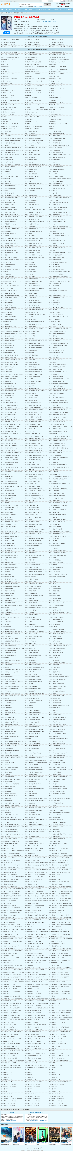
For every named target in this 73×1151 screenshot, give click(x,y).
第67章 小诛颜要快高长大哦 (7, 104)
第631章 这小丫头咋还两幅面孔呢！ (9, 552)
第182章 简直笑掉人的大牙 (31, 195)
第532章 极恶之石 (5, 474)
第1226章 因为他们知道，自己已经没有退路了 (35, 1024)
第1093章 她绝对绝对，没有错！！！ (9, 919)
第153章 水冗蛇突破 (53, 171)
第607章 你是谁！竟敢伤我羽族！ (8, 533)
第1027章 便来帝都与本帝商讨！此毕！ (10, 867)
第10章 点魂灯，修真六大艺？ (8, 59)
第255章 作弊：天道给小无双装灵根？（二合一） (60, 252)
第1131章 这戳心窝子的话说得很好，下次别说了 (60, 948)
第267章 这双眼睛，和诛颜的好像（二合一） (59, 262)
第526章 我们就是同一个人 (7, 469)
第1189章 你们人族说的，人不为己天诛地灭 (11, 996)
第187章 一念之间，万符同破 (7, 200)
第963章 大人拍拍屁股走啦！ (55, 815)
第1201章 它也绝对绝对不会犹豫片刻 (9, 1005)
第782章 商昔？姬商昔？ (30, 672)
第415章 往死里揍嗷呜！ (6, 381)
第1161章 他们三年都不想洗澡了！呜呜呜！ (59, 972)
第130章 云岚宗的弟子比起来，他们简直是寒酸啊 (12, 154)
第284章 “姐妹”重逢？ (30, 276)
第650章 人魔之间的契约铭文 (31, 567)
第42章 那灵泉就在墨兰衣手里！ (56, 83)
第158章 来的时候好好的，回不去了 (33, 176)
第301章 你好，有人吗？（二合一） (9, 290)
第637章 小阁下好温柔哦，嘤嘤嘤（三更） (10, 557)
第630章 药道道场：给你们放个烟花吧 (57, 550)
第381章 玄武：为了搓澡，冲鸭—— (57, 352)
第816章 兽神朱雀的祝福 (54, 698)
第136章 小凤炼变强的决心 (7, 159)
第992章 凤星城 (28, 838)
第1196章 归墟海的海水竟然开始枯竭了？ (34, 1000)
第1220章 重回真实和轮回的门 (32, 1019)
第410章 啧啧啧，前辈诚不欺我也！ (33, 376)
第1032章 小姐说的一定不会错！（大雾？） (59, 869)
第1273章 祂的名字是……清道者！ (9, 1062)
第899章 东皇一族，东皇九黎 (31, 764)
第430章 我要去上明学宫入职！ (8, 393)
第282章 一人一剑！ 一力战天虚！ (57, 274)
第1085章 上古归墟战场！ (31, 912)
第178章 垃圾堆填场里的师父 (7, 193)
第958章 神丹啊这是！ (6, 812)
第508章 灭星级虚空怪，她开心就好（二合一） (12, 455)
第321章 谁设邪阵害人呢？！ (55, 305)
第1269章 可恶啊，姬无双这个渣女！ (57, 1058)
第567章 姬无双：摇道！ (54, 500)
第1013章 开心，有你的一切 (31, 855)
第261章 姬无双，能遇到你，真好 (56, 257)
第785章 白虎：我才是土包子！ (32, 674)
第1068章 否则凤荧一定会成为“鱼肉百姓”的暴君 (60, 898)
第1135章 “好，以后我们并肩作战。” (9, 953)
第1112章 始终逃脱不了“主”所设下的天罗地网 (35, 934)
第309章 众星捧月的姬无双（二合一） (57, 295)
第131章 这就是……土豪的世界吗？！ (33, 154)
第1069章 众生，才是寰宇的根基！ (9, 900)
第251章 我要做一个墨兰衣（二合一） (33, 250)
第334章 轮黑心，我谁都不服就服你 (9, 317)
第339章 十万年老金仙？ (54, 319)
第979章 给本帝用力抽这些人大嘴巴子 (9, 829)
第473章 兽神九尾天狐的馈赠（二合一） (34, 426)
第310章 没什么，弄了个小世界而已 (9, 297)
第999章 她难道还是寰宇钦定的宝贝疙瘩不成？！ (60, 843)
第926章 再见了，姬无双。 (31, 786)
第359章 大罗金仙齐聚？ (30, 336)
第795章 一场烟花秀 (53, 681)
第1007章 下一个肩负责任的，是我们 (33, 850)
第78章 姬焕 (51, 112)
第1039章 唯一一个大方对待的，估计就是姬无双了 (12, 876)
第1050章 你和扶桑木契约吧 (55, 884)
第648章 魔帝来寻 (53, 564)
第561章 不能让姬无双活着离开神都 (57, 495)
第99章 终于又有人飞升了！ (55, 128)
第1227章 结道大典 (53, 1024)
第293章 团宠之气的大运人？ (31, 283)
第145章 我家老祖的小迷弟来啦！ (8, 166)
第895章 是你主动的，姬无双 (7, 762)
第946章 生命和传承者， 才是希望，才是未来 (11, 803)
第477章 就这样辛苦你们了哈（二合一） (58, 429)
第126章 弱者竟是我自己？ (55, 150)
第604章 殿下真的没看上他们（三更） (9, 531)
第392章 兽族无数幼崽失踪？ (31, 362)
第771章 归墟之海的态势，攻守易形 (57, 662)
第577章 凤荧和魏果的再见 (7, 510)
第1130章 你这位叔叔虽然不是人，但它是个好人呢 (36, 948)
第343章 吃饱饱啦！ (5, 324)
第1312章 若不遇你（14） (7, 1093)
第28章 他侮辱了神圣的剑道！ (8, 73)
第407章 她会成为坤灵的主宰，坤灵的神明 (34, 374)
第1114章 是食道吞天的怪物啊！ (8, 936)
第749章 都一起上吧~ (30, 645)
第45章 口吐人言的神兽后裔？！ (56, 85)
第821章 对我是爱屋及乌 (30, 703)
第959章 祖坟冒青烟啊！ (30, 812)
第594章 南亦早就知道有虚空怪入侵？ (57, 521)
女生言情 (62, 9)
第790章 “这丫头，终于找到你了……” (9, 679)
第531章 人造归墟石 (53, 471)
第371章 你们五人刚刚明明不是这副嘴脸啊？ (35, 345)
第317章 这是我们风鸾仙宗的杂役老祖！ (34, 302)
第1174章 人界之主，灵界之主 (8, 984)
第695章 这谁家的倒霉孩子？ (31, 602)
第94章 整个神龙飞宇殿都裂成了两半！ (10, 126)
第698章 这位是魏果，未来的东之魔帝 (33, 605)
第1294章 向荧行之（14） (7, 1079)
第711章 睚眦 (52, 614)
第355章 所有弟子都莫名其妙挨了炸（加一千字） (12, 333)
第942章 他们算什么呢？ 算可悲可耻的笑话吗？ (60, 798)
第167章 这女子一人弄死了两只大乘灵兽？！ (35, 183)
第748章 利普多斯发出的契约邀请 (8, 645)
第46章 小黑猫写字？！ (6, 88)
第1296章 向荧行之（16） (55, 1079)
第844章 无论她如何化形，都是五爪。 (9, 722)
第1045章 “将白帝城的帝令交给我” (9, 881)
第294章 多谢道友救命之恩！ (55, 283)
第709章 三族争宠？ (5, 614)
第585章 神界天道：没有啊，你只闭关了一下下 (60, 514)
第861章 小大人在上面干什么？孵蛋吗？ (58, 734)
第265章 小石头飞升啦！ (6, 262)
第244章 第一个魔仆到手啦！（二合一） (10, 245)
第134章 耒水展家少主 (30, 157)
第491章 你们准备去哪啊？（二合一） (33, 440)
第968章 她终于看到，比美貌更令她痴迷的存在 (36, 819)
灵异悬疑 (31, 9)
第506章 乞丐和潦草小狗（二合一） (33, 452)
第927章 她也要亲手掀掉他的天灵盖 (57, 786)
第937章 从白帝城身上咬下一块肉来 (9, 795)
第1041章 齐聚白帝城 (54, 876)
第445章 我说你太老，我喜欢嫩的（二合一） (11, 405)
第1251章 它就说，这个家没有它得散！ (58, 1043)
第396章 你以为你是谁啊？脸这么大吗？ (58, 364)
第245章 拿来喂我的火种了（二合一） (33, 245)
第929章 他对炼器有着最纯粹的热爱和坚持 (34, 788)
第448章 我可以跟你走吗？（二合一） (9, 407)
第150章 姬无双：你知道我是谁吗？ (57, 169)
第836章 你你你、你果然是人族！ (32, 714)
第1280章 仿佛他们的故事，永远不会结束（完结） (36, 1067)
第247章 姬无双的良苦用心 (7, 247)
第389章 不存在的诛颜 (30, 359)
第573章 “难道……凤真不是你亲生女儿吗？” (59, 505)
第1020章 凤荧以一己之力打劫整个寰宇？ (58, 860)
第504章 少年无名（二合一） (55, 450)
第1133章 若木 (28, 950)
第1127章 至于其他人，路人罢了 (32, 946)
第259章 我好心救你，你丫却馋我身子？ (10, 257)
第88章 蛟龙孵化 (4, 121)
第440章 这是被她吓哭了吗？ (31, 400)
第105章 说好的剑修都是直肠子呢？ (57, 133)
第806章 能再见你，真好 (30, 691)
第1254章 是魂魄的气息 (54, 1046)
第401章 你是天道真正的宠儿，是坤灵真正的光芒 (36, 369)
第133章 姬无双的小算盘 (6, 157)
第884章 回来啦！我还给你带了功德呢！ (34, 753)
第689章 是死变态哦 (29, 598)
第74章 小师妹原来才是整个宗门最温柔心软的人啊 (36, 109)
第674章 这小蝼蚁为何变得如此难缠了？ (34, 586)
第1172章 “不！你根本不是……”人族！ (34, 981)
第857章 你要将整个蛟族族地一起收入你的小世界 (36, 731)
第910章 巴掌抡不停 (5, 774)
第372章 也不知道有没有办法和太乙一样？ (58, 345)
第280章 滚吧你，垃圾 (6, 274)
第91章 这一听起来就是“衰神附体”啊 (9, 124)
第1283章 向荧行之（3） (30, 1070)
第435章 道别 (52, 395)
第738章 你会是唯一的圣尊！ (55, 636)
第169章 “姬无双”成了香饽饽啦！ (8, 185)
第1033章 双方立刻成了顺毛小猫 (8, 872)
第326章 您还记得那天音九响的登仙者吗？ (34, 309)
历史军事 (37, 9)
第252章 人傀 (52, 250)
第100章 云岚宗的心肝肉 (6, 131)
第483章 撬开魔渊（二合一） (55, 433)
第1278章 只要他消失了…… (55, 1065)
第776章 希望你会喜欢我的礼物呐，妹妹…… (35, 667)
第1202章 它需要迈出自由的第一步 (33, 1005)
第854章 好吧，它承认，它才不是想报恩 (34, 729)
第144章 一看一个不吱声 (54, 164)
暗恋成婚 (15, 1142)
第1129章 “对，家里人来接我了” (8, 948)
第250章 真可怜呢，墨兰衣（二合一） (9, 250)
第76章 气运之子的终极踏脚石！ (8, 112)
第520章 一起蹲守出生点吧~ (7, 464)
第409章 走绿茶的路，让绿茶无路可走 (9, 376)
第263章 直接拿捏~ (29, 259)
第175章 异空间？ (5, 190)
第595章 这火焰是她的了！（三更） (9, 524)
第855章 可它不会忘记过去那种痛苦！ (57, 729)
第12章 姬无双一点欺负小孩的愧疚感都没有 (59, 59)
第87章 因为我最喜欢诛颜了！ (56, 119)
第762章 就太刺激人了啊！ (55, 655)
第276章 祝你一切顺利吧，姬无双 (56, 269)
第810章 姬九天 (52, 693)
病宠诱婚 (12, 1112)
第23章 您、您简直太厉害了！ (32, 69)
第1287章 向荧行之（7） (54, 1072)
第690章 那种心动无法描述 (55, 598)
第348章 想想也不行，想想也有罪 (56, 326)
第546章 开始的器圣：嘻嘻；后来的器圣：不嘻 (60, 483)
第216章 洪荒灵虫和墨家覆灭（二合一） (58, 221)
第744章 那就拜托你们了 (54, 641)
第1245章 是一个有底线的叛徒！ (56, 1039)
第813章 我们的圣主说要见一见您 (56, 695)
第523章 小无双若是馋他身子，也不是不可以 (11, 467)
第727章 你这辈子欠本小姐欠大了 (8, 629)
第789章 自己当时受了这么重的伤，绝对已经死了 (60, 676)
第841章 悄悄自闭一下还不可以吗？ (9, 719)
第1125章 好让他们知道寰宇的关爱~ (57, 943)
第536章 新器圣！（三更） (31, 476)
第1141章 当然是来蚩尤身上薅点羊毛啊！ (10, 958)
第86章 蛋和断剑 (28, 119)
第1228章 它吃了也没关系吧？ (8, 1027)
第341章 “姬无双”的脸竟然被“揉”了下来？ (34, 321)
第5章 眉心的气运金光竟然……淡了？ (33, 54)
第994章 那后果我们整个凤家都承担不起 (10, 841)
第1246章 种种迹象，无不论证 (8, 1041)
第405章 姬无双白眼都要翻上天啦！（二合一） (60, 371)
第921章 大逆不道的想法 (54, 781)
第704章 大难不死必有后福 (31, 610)
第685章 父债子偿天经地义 (7, 595)
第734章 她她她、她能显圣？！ (32, 633)
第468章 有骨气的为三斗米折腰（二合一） (58, 421)
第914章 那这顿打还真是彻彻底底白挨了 (34, 776)
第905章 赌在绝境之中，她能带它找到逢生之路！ (36, 769)
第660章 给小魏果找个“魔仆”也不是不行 (58, 574)
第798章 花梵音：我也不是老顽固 (56, 683)
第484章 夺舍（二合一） (6, 436)
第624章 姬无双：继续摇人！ (55, 545)
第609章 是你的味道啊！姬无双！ (56, 533)
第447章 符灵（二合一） (54, 405)
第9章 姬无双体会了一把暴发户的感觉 (57, 57)
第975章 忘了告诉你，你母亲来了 (56, 824)
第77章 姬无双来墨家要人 (31, 112)
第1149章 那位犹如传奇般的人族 (56, 962)
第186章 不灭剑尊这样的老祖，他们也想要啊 (59, 197)
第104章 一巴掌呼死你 (30, 133)
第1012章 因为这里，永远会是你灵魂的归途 (11, 855)
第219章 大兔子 (52, 224)
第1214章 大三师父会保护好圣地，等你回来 (35, 1015)
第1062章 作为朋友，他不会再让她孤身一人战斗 (60, 893)
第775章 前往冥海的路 (6, 667)
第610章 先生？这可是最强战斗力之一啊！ (10, 536)
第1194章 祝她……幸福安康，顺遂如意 (58, 998)
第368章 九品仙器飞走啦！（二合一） (33, 343)
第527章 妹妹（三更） (30, 469)
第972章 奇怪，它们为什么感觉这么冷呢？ (58, 822)
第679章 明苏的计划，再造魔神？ (8, 591)
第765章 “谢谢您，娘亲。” (55, 657)
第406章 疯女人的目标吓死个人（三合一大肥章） (12, 374)
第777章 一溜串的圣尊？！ (55, 667)
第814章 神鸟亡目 (5, 698)
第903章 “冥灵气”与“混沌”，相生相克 (57, 767)
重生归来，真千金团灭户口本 (36, 1112)
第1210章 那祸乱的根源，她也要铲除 (9, 1012)
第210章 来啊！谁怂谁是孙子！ (56, 216)
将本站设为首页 (5, 1)
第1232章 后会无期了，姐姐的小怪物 (33, 1029)
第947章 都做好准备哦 (30, 803)
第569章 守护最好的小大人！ (31, 502)
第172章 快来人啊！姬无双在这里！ (9, 188)
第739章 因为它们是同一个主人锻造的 (9, 638)
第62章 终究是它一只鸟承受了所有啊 (33, 100)
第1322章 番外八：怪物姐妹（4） (32, 44)
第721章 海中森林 (5, 624)
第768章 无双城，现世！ (54, 660)
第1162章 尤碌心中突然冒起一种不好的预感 (11, 974)
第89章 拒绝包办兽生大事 (31, 121)
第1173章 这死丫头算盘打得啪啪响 (57, 981)
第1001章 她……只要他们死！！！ (33, 846)
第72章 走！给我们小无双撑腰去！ (57, 107)
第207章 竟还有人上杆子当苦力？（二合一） (59, 214)
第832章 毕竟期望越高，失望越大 (8, 712)
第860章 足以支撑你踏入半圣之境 (32, 734)
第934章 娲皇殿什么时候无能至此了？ (9, 793)
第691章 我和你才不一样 (6, 600)
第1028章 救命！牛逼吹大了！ (32, 867)
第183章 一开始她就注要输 (55, 195)
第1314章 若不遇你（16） (55, 1093)
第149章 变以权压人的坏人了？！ (32, 169)
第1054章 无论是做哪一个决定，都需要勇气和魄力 (12, 888)
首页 (2, 9)
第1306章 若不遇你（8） (6, 1089)
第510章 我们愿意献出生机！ (55, 455)
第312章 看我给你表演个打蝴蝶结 (56, 297)
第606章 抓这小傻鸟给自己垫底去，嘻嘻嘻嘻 (59, 531)
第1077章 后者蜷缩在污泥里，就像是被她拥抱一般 (60, 905)
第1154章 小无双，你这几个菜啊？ (33, 967)
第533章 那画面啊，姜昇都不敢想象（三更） (35, 474)
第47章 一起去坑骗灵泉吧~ (31, 88)
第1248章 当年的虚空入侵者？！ (56, 1041)
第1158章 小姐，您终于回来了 (56, 969)
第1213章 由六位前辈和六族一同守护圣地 (10, 1015)
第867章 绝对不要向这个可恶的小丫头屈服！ (59, 738)
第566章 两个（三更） (30, 500)
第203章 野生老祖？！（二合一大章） (33, 212)
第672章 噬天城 (52, 583)
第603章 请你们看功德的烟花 (55, 529)
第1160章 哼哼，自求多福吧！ (32, 972)
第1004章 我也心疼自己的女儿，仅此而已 (34, 848)
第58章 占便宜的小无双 (6, 97)
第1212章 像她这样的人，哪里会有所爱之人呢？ (60, 1012)
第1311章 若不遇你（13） (55, 1091)
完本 (15, 9)
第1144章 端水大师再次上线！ (8, 960)
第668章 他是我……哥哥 (30, 581)
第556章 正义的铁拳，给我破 (7, 493)
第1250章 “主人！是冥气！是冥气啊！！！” (35, 1043)
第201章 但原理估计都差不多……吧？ (57, 209)
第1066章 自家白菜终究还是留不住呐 (9, 898)
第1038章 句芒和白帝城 (54, 874)
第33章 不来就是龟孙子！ (55, 76)
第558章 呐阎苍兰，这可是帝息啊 (56, 493)
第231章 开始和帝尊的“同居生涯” (56, 233)
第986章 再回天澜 (29, 834)
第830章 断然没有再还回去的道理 (32, 710)
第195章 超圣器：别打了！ (55, 205)
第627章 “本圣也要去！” (54, 548)
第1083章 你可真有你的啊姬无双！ (57, 910)
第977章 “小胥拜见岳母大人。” (32, 826)
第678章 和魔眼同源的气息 (55, 588)
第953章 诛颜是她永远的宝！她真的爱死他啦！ (36, 807)
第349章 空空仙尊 (5, 328)
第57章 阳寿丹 (52, 95)
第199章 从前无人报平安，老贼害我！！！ (10, 209)
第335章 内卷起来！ (29, 317)
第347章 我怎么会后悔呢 (30, 326)
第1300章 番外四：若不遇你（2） (8, 1084)
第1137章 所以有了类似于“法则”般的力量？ (59, 953)
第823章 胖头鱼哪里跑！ (6, 705)
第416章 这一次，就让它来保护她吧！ (33, 381)
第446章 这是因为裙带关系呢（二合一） (34, 405)
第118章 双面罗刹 (5, 145)
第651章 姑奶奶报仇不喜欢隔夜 (56, 567)
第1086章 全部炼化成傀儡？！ (56, 912)
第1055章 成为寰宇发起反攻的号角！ (33, 888)
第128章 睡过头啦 (29, 152)
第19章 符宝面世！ (5, 66)
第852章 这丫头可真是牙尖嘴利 (56, 726)
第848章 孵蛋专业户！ (30, 724)
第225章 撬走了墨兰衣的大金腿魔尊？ (57, 228)
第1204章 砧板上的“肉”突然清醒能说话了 (10, 1008)
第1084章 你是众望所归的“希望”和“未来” (10, 912)
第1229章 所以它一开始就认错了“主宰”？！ (35, 1027)
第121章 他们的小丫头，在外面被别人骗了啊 (11, 147)
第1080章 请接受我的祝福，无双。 (57, 907)
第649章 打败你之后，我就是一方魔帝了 (10, 567)
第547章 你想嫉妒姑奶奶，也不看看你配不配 (11, 486)
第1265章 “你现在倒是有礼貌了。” (33, 1055)
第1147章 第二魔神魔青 (6, 962)
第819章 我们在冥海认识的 (55, 700)
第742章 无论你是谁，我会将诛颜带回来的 (10, 641)
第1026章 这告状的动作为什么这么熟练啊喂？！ (60, 865)
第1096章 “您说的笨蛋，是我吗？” (9, 922)
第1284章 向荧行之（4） (54, 1070)
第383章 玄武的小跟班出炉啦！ (32, 355)
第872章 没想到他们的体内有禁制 (32, 743)
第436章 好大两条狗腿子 (6, 398)
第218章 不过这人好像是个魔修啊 (32, 224)
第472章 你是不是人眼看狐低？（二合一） (10, 426)
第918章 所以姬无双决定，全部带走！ (57, 779)
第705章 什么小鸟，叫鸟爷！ (55, 610)
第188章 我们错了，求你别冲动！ (32, 200)
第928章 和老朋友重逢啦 (6, 788)
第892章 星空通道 (5, 760)
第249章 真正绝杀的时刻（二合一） (57, 247)
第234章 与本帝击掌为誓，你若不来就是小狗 (59, 235)
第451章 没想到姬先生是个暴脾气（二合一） (11, 409)
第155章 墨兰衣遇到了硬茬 (31, 174)
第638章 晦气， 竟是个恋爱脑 (31, 557)
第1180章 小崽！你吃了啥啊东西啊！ (9, 988)
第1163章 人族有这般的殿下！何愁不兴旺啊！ (35, 974)
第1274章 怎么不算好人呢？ (31, 1062)
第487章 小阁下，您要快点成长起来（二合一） (12, 438)
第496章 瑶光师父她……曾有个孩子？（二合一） (12, 445)
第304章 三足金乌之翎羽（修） (8, 293)
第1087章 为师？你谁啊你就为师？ (9, 915)
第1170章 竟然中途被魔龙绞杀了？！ (57, 979)
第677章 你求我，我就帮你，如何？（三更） (35, 588)
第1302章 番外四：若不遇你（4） (56, 1084)
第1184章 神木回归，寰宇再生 (32, 991)
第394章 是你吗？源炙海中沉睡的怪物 (9, 364)
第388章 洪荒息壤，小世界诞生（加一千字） (11, 359)
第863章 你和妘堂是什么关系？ (32, 736)
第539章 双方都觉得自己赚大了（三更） (34, 479)
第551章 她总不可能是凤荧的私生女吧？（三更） (36, 488)
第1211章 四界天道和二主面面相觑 (33, 1012)
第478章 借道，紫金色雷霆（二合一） (9, 431)
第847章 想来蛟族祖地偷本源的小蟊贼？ (10, 724)
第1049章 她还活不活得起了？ (32, 884)
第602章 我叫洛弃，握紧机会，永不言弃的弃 (35, 529)
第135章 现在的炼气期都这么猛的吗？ (57, 157)
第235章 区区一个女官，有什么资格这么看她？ (12, 238)
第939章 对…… (52, 795)
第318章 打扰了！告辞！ (54, 302)
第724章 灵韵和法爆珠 (6, 626)
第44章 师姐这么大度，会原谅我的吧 (33, 85)
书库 (6, 9)
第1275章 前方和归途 (54, 1062)
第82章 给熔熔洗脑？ (6, 116)
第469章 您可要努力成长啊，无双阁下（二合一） (12, 424)
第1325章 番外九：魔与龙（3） (32, 42)
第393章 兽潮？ (52, 362)
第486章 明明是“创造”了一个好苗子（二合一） (59, 436)
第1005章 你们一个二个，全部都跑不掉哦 (58, 848)
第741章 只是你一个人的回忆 (55, 638)
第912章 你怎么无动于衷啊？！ (56, 774)
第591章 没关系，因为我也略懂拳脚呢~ (58, 519)
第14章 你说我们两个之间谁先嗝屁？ (33, 62)
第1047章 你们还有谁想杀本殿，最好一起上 (59, 881)
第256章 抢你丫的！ (5, 255)
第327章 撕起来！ (53, 309)
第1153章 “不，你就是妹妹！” (8, 967)
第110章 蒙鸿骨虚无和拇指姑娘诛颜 (33, 138)
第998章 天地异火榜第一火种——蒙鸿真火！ (35, 843)
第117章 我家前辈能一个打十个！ (56, 143)
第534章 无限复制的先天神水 (55, 474)
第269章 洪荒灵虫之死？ (30, 264)
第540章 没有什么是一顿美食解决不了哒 (58, 479)
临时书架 (35, 6)
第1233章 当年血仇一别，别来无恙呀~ (57, 1029)
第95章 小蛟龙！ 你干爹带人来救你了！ (34, 126)
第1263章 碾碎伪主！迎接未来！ (56, 1053)
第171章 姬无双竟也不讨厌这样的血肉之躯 (58, 185)
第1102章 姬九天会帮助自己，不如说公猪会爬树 (12, 927)
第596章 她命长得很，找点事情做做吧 (33, 524)
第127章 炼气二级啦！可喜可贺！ (8, 152)
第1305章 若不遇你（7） (54, 1086)
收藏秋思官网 (14, 1)
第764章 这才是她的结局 (30, 657)
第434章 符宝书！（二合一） (31, 395)
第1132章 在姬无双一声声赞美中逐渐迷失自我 (11, 950)
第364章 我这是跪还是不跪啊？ (8, 340)
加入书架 (7, 32)
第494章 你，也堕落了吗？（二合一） (33, 443)
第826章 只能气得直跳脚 (6, 707)
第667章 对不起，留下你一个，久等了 (9, 581)
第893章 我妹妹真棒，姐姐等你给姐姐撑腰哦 (35, 760)
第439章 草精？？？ (5, 400)
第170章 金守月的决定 (30, 185)
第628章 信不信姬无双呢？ (7, 550)
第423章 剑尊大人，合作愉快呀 (56, 386)
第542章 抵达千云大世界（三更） (32, 481)
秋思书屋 (8, 4)
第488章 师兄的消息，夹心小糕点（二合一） (35, 438)
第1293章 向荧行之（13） (55, 1077)
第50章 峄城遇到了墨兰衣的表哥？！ (33, 90)
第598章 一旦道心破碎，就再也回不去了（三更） (12, 526)
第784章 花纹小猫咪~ (6, 674)
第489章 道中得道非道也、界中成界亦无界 (58, 438)
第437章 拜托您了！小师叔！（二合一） (34, 398)
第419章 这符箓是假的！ (30, 383)
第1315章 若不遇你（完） (7, 1096)
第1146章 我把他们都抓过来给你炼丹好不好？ (59, 960)
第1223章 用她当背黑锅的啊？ (32, 1022)
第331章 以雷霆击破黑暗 (6, 314)
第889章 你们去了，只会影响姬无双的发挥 (10, 757)
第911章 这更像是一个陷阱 (31, 774)
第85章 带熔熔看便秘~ (6, 119)
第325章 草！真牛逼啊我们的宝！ (8, 309)
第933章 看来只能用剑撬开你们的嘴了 (57, 791)
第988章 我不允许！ (5, 836)
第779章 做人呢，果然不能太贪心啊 (33, 669)
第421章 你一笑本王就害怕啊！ (8, 386)
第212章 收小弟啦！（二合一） (32, 219)
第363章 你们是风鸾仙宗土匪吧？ (56, 338)
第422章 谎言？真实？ (30, 386)
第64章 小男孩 (4, 102)
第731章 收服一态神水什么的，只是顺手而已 (35, 631)
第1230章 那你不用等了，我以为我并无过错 (59, 1027)
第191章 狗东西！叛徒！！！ (31, 202)
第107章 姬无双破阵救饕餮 (31, 135)
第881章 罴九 (28, 750)
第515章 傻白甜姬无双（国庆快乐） (33, 459)
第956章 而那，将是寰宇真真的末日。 (33, 810)
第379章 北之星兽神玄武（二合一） (9, 352)
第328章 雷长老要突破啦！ (7, 312)
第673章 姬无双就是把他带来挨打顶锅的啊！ (11, 586)
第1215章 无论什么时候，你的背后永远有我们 (59, 1015)
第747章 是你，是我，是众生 (55, 643)
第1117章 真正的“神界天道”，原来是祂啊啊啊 (11, 938)
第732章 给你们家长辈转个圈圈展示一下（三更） (60, 631)
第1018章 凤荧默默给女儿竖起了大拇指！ (10, 860)
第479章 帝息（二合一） (30, 431)
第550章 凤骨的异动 (5, 488)
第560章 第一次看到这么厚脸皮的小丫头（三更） (36, 495)
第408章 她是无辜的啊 (54, 374)
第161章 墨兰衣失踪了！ (30, 178)
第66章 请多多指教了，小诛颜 (56, 102)
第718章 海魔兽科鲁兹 (6, 622)
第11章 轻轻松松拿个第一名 (31, 59)
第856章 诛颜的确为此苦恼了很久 (8, 731)
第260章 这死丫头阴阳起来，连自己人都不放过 (36, 257)
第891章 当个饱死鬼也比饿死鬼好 (56, 757)
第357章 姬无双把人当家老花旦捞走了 (57, 333)
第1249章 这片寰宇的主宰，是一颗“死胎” (10, 1043)
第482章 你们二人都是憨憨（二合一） (33, 433)
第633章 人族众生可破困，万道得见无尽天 (58, 552)
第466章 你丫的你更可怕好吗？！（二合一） (11, 421)
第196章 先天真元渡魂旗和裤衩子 (8, 207)
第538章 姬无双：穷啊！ (6, 479)
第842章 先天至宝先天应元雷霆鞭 (32, 719)
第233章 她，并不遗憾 (30, 235)
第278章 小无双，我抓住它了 (31, 271)
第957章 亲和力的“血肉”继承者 (56, 810)
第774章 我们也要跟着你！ (55, 664)
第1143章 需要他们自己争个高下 (56, 958)
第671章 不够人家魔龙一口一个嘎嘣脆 (33, 583)
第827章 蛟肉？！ (29, 707)
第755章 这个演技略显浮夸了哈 (32, 650)
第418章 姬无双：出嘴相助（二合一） (9, 383)
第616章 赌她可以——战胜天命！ (8, 541)
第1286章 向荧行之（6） (30, 1072)
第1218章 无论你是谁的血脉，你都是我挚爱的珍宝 (60, 1017)
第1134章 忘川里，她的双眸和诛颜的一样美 (59, 950)
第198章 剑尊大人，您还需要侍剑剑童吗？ (58, 207)
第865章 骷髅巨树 (5, 738)
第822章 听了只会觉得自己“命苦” (56, 703)
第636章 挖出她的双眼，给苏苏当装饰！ (58, 555)
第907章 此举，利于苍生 (6, 772)
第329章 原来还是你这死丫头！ (32, 312)
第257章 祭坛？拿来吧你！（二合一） (33, 255)
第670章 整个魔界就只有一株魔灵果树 (9, 583)
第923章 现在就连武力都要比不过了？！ (34, 784)
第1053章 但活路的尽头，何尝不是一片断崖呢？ (60, 886)
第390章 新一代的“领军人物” (55, 359)
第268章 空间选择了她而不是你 (8, 264)
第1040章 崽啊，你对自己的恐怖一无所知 (34, 876)
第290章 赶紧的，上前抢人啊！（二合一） (34, 281)
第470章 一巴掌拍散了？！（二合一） (33, 424)
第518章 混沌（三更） (30, 462)
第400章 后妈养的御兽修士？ (7, 369)
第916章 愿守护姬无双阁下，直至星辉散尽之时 (12, 779)
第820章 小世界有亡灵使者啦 (7, 703)
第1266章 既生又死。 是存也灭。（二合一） (59, 1055)
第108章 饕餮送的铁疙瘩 (54, 135)
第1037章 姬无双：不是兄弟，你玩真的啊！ (35, 874)
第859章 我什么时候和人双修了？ (8, 734)
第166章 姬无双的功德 (6, 183)
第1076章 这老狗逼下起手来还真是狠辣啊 (34, 905)
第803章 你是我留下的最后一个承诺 (33, 688)
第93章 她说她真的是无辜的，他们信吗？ (58, 124)
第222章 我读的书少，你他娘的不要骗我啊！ (59, 226)
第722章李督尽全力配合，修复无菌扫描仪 (38, 1120)
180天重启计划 (64, 1142)
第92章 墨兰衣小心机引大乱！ (32, 124)
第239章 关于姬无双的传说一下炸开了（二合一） (36, 240)
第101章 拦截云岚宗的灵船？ (31, 131)
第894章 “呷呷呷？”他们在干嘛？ (56, 760)
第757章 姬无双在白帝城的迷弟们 (8, 653)
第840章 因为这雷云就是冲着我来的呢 (57, 717)
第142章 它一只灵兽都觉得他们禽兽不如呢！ (11, 164)
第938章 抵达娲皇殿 (29, 795)
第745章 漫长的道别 (5, 643)
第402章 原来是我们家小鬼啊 (55, 369)
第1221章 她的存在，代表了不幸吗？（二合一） (60, 1019)
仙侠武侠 (50, 9)
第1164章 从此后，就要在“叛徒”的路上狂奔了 (59, 974)
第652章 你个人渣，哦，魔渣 (7, 569)
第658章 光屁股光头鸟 (6, 574)
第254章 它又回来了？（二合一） (32, 252)
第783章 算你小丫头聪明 (54, 672)
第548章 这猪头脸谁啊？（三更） (32, 486)
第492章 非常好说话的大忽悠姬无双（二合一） (60, 440)
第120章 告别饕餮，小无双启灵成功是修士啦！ (60, 145)
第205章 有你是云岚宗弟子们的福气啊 (9, 214)
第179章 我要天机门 (29, 193)
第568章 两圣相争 (5, 502)
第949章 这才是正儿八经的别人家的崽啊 (10, 805)
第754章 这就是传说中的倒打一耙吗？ (9, 650)
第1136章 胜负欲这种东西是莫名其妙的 (34, 953)
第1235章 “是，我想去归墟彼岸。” (33, 1031)
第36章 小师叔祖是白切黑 (55, 78)
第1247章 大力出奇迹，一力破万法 (33, 1041)
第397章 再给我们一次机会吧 (7, 367)
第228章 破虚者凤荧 (53, 231)
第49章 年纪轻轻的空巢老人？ (8, 90)
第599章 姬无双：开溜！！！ (31, 526)
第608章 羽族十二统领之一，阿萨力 (33, 533)
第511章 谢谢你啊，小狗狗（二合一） (9, 457)
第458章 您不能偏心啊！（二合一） (33, 414)
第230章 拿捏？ (28, 233)
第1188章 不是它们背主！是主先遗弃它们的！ (59, 993)
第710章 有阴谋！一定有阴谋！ (32, 614)
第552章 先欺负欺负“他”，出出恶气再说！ (58, 488)
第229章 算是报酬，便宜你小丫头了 (9, 233)
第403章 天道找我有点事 (6, 371)
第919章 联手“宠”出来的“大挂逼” (8, 781)
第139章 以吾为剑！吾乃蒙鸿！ (8, 162)
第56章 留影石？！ (29, 95)
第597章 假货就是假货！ (54, 524)
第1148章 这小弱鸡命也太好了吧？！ (33, 962)
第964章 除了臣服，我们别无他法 (8, 817)
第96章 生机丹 (52, 126)
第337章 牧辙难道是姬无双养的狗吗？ (9, 319)
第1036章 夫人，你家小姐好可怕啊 (9, 874)
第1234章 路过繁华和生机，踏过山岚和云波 (11, 1031)
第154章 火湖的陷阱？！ (6, 174)
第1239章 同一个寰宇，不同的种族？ (57, 1034)
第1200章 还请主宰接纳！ (55, 1003)
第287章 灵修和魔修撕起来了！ (32, 278)
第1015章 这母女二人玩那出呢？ (8, 857)
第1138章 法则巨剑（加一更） (8, 955)
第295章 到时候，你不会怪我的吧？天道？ (10, 286)
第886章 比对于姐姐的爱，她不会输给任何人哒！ (12, 755)
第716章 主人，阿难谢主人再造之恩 (33, 619)
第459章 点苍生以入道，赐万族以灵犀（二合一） (60, 414)
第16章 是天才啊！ (5, 64)
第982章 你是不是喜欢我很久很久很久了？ (10, 831)
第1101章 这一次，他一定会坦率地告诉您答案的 (60, 924)
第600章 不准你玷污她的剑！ (55, 526)
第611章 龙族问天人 (29, 536)
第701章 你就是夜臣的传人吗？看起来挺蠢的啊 (36, 607)
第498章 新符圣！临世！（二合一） (57, 445)
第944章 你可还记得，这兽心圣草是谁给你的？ (36, 800)
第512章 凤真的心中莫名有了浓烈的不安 (34, 457)
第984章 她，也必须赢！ (54, 831)
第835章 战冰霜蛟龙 (5, 714)
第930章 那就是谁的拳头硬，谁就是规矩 (58, 788)
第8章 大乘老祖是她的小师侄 (31, 57)
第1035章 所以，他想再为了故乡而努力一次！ (59, 872)
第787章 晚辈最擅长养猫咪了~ (8, 676)
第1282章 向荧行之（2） (6, 1070)
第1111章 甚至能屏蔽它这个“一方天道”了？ (11, 934)
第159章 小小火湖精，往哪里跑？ (56, 176)
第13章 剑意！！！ (5, 62)
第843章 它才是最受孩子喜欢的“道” (57, 719)
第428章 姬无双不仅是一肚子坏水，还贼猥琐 (35, 390)
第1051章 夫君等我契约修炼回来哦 (9, 886)
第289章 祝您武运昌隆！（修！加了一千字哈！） (12, 281)
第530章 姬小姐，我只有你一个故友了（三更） (36, 471)
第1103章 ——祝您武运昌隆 (31, 927)
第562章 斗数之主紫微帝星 (7, 498)
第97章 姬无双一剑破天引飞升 (8, 128)
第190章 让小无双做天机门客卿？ (8, 202)
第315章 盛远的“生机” (54, 300)
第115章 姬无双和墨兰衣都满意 (8, 143)
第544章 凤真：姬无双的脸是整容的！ (9, 483)
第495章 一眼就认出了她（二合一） (57, 443)
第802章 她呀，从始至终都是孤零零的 (9, 688)
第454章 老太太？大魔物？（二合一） (9, 412)
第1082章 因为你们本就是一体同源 (33, 910)
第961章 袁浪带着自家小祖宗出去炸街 (9, 815)
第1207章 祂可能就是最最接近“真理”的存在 (11, 1010)
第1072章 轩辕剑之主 (6, 903)
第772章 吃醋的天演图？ (6, 664)
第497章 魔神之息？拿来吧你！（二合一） (34, 445)
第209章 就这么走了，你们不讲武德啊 (33, 216)
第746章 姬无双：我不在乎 (31, 643)
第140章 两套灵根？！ (30, 162)
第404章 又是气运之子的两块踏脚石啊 (33, 371)
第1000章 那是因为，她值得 (7, 846)
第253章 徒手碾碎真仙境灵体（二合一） (10, 252)
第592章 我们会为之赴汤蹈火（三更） (9, 521)
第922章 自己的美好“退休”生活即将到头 (10, 784)
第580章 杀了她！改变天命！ (7, 512)
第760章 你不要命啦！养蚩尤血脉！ (9, 655)
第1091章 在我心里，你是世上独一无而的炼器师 (36, 917)
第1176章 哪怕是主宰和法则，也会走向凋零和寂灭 (60, 984)
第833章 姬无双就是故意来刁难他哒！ (33, 712)
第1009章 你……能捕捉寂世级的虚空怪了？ (11, 853)
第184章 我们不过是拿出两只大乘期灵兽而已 (11, 197)
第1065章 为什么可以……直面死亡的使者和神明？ (60, 896)
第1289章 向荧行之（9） (30, 1074)
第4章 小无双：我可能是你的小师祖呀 (9, 54)
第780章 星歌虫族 (53, 669)
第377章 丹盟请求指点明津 (31, 350)
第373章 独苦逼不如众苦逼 (7, 347)
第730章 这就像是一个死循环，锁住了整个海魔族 (12, 631)
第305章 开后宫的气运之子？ (31, 293)
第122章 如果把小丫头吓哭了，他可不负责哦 (35, 147)
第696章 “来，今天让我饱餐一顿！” (57, 602)
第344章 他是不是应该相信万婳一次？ (33, 324)
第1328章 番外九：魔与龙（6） (32, 39)
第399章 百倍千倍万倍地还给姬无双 (57, 367)
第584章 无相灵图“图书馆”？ (31, 514)
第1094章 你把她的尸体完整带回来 (33, 919)
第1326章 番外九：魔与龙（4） (8, 42)
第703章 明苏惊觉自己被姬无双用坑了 (9, 610)
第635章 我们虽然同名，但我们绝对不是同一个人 (36, 555)
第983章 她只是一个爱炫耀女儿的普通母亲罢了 (36, 831)
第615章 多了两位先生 (54, 538)
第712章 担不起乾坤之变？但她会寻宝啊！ (10, 617)
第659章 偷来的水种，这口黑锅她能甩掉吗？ (35, 574)
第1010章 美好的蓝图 (30, 853)
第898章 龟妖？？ (5, 764)
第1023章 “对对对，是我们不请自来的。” (58, 862)
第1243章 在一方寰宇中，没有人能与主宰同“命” (12, 1039)
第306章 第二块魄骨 (53, 293)
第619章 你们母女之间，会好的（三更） (10, 543)
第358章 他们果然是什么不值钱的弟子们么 (10, 336)
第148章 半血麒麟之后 (6, 169)
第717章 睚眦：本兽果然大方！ (56, 619)
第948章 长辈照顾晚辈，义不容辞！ (57, 803)
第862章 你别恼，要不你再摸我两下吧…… (10, 736)
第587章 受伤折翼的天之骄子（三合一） (34, 517)
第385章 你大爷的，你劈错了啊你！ (9, 357)
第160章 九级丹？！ (5, 178)
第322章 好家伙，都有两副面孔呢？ (9, 307)
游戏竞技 (43, 9)
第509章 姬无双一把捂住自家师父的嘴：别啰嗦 (36, 455)
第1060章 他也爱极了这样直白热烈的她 (10, 893)
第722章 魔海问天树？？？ (31, 624)
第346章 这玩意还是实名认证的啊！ (9, 326)
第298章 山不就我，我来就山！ (8, 288)
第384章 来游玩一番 (53, 355)
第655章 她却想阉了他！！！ (7, 571)
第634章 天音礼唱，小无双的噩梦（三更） (10, 555)
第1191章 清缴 (52, 996)
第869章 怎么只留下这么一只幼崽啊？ (33, 741)
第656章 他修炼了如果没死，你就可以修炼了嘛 (36, 571)
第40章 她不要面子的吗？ (7, 83)
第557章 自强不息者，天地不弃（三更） (34, 493)
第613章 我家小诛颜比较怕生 (7, 538)
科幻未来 (68, 9)
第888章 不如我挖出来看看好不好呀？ (57, 755)
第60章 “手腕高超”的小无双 (55, 97)
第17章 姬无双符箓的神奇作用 (32, 64)
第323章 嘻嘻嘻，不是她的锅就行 (32, 307)
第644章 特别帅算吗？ (30, 562)
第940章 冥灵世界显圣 (6, 798)
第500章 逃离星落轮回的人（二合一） (33, 448)
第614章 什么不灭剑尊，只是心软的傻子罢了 (35, 538)
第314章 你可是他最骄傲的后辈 (32, 300)
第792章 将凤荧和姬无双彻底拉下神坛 (57, 679)
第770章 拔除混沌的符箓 (30, 662)
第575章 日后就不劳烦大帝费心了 (32, 507)
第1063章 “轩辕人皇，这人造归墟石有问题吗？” (12, 896)
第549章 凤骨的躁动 (53, 486)
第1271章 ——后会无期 (30, 1060)
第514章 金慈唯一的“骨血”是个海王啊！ (10, 459)
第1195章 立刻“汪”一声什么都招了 (9, 1000)
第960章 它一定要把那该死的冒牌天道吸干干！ (60, 812)
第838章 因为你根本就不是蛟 (7, 717)
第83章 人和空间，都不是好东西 (32, 116)
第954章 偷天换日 (53, 807)
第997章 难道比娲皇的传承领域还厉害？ (10, 843)
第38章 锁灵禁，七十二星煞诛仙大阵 (33, 81)
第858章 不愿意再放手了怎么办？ (56, 731)
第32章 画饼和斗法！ (30, 76)
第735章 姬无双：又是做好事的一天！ (57, 633)
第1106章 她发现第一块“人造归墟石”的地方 (35, 929)
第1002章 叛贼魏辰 (53, 846)
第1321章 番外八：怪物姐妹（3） (56, 44)
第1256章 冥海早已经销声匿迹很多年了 (34, 1048)
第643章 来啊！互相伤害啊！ (7, 562)
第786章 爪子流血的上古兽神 (55, 674)
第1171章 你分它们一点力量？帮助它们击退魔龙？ (12, 981)
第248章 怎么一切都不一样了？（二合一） (34, 247)
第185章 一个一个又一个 (30, 197)
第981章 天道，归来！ (54, 829)
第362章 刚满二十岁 (29, 338)
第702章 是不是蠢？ (53, 607)
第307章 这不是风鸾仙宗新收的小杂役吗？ (10, 295)
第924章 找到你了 (53, 784)
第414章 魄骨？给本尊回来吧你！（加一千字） (60, 378)
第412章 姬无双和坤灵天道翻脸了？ (9, 378)
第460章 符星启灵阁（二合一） (8, 417)
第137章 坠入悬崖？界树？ (31, 159)
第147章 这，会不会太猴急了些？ (56, 166)
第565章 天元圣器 (5, 500)
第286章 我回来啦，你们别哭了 (8, 278)
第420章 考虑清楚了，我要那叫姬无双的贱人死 (60, 383)
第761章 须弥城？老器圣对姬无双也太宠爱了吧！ (36, 655)
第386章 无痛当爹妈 (29, 357)
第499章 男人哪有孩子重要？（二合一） (10, 448)
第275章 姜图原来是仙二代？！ (32, 269)
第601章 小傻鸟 (4, 529)
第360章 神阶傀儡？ (53, 336)
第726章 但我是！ (53, 626)
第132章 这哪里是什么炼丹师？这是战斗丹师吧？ (60, 154)
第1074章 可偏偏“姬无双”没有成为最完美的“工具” (60, 903)
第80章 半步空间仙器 (30, 114)
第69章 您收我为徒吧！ (54, 104)
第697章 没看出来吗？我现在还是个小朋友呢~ (11, 605)
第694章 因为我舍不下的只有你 (8, 602)
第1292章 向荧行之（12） (31, 1077)
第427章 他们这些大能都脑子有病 (8, 390)
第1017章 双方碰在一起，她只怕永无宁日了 (59, 857)
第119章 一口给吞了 (29, 145)
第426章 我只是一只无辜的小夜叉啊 (57, 388)
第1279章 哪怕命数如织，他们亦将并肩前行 (11, 1067)
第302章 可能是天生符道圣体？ (32, 290)
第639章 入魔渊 (52, 557)
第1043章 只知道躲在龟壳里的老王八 (33, 879)
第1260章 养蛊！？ (53, 1050)
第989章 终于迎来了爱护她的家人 (32, 836)
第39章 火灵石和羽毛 (54, 81)
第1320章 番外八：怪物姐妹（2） (8, 46)
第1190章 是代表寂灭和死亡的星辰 (33, 996)
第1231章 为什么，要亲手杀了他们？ (9, 1029)
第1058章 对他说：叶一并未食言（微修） (34, 891)
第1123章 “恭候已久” (5, 943)
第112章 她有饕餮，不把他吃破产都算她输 (10, 140)
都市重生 (19, 9)
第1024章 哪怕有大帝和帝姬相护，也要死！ (11, 865)
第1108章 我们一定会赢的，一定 (8, 931)
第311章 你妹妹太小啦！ (30, 297)
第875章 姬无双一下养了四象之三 (32, 745)
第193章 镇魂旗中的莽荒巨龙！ (8, 205)
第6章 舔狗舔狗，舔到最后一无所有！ (57, 54)
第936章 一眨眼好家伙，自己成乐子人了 (58, 793)
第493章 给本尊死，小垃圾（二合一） (9, 443)
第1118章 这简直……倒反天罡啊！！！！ (34, 938)
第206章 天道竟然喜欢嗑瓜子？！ (32, 214)
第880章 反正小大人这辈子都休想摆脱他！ (10, 750)
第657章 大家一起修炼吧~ (55, 571)
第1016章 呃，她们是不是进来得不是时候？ (35, 857)
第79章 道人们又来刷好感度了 (8, 114)
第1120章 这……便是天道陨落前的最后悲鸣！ (11, 941)
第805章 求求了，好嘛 (6, 691)
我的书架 (40, 6)
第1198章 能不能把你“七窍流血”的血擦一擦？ (11, 1003)
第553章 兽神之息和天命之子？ (8, 490)
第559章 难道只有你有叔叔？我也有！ (9, 495)
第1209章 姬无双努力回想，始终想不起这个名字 (60, 1010)
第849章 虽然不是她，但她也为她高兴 (57, 724)
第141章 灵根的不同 (53, 162)
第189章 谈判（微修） (54, 200)
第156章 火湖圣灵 (53, 174)
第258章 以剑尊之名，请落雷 (55, 255)
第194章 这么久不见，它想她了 (32, 205)
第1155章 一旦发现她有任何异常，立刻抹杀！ (59, 967)
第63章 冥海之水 (52, 100)
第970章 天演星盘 (5, 822)
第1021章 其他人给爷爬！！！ (8, 862)
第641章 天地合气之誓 (30, 560)
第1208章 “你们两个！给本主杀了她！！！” (35, 1010)
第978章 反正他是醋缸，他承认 (56, 826)
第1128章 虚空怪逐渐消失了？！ (56, 946)
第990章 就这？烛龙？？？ (55, 836)
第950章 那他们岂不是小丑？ (31, 805)
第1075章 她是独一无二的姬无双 (8, 905)
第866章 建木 (28, 738)
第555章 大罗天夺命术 (54, 490)
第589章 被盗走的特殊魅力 (7, 519)
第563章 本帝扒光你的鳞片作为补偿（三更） (35, 498)
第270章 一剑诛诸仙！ (54, 264)
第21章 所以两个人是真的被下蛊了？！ (58, 66)
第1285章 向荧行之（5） (6, 1072)
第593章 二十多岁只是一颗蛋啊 (32, 521)
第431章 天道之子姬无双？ (31, 393)
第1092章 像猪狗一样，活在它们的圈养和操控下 (60, 917)
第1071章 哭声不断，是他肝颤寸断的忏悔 (58, 900)
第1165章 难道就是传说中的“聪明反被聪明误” (11, 977)
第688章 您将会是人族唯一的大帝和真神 (10, 598)
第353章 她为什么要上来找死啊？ (32, 331)
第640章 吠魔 (4, 560)
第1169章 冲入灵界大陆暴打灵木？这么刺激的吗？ (36, 979)
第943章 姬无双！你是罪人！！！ (8, 800)
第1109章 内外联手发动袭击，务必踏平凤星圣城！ (36, 931)
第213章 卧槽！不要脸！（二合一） (57, 219)
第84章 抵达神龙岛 (53, 116)
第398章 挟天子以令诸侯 (30, 367)
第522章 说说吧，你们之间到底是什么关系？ (59, 464)
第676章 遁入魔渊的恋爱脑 (7, 588)
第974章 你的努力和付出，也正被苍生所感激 (35, 824)
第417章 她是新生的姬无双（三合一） (57, 381)
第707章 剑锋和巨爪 (29, 612)
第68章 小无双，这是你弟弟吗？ (32, 104)
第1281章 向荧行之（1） (54, 1067)
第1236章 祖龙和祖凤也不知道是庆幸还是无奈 (59, 1031)
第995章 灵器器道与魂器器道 (31, 841)
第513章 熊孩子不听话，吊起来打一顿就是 (58, 457)
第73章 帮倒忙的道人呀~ (6, 109)
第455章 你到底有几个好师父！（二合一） (34, 412)
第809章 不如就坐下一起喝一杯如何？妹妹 (34, 693)
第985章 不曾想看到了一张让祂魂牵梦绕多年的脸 (12, 834)
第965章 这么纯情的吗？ (30, 817)
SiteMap (44, 1148)
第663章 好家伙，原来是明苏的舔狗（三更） (59, 576)
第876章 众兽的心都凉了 (54, 745)
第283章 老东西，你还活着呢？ (8, 276)
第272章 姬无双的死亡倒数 (31, 266)
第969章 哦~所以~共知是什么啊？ (56, 819)
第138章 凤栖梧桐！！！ (54, 159)
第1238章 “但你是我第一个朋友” (32, 1034)
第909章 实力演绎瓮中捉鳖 (55, 772)
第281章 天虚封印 (29, 274)
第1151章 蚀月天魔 (29, 965)
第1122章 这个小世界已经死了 (56, 941)
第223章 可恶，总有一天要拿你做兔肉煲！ (10, 228)
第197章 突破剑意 (29, 207)
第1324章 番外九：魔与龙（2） (56, 42)
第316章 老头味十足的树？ (7, 302)
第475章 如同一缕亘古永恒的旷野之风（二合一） (12, 429)
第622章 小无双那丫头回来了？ (8, 545)
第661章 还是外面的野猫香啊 (7, 576)
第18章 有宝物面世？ (54, 64)
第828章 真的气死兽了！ (54, 707)
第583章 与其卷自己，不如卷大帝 (8, 514)
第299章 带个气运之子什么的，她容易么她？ (35, 288)
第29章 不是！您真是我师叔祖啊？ (33, 73)
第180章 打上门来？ (53, 193)
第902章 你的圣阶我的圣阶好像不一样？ (34, 767)
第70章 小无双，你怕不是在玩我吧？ (9, 107)
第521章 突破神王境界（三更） (32, 464)
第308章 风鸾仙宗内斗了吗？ (31, 295)
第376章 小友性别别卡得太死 (7, 350)
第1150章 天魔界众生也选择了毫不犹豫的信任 (11, 965)
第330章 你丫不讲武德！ (54, 312)
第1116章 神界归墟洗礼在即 (55, 936)
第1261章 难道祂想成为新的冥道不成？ (10, 1053)
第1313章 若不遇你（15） (31, 1093)
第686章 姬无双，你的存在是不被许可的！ (34, 595)
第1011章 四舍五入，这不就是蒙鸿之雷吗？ (59, 853)
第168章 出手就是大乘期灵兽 (55, 183)
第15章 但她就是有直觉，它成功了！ (57, 62)
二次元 (25, 9)
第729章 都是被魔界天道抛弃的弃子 (57, 629)
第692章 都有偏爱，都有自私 (31, 600)
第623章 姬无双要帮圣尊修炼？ (32, 545)
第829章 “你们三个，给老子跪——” (9, 710)
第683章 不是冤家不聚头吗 (31, 593)
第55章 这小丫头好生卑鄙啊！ (8, 95)
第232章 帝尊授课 (5, 235)
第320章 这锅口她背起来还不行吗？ (33, 305)
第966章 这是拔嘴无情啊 (54, 817)
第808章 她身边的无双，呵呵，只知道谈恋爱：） (12, 693)
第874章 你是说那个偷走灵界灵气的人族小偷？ (12, 745)
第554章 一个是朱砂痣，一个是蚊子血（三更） (36, 490)
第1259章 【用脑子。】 (30, 1050)
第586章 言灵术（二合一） (7, 517)
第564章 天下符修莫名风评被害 (56, 498)
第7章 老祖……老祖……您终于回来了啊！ (10, 57)
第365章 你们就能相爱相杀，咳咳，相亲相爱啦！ (36, 340)
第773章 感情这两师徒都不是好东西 (33, 664)
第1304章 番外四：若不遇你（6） (32, 1086)
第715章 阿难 (4, 619)
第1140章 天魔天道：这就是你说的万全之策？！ (60, 955)
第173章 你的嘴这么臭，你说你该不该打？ (34, 188)
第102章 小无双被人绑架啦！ (55, 131)
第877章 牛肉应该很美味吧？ (7, 748)
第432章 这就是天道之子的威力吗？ (57, 393)
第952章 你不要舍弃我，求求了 (8, 807)
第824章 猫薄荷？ (29, 705)
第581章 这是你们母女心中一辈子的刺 (33, 512)
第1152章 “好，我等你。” (54, 965)
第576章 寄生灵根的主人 (54, 507)
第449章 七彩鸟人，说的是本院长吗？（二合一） (36, 407)
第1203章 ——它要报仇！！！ (56, 1005)
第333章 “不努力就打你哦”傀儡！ (56, 314)
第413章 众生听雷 (29, 378)
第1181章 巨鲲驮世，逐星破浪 (32, 988)
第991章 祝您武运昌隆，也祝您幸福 (9, 838)
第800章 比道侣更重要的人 (31, 686)
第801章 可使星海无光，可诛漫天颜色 (57, 686)
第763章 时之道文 (5, 657)
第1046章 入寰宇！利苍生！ (31, 881)
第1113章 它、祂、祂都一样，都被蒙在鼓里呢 (59, 934)
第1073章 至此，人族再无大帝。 (32, 903)
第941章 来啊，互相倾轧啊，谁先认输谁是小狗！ (36, 798)
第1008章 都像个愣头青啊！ (55, 850)
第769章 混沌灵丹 (5, 662)
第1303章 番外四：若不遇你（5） (8, 1086)
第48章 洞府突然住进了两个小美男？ (57, 88)
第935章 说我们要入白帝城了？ (32, 793)
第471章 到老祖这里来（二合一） (56, 424)
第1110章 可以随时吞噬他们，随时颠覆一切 (59, 931)
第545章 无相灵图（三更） (31, 483)
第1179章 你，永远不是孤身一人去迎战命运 (59, 986)
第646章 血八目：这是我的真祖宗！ (9, 564)
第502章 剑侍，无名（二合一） (8, 450)
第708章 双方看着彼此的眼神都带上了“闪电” (59, 612)
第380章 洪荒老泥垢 (29, 352)
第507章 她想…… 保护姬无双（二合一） (58, 452)
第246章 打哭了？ (53, 245)
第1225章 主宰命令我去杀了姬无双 (9, 1024)
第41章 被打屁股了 (29, 83)
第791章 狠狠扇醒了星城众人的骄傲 (33, 679)
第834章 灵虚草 (52, 712)
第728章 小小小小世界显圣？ (31, 629)
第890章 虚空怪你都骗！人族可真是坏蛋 (34, 757)
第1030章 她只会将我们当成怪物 (8, 869)
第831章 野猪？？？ (53, 710)
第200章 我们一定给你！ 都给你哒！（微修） (35, 209)
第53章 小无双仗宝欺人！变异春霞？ (33, 93)
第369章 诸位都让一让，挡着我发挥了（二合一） (60, 343)
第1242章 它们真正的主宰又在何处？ (57, 1036)
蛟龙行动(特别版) (5, 1142)
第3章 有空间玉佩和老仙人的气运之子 (57, 52)
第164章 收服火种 (29, 181)
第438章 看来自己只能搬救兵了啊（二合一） (59, 398)
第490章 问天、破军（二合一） (8, 440)
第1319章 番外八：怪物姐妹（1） (32, 46)
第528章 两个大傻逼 (53, 469)
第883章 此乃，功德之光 (6, 753)
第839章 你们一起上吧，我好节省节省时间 (34, 717)
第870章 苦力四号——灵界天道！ (56, 741)
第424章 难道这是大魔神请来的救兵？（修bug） (12, 388)
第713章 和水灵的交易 (30, 617)
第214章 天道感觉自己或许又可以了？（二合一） (12, 221)
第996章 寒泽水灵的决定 (54, 841)
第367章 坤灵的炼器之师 (6, 343)
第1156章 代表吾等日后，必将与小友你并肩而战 (12, 969)
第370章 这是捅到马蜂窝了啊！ (8, 345)
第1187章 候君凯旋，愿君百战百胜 (33, 993)
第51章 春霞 (51, 90)
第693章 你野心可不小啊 (54, 600)
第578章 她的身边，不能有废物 (32, 510)
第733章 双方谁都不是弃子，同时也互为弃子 (11, 633)
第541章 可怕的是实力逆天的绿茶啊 (9, 481)
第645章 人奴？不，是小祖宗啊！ (56, 562)
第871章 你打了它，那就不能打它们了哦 (10, 743)
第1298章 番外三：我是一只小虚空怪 (33, 1081)
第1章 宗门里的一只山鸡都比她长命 (9, 52)
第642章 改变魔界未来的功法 (55, 560)
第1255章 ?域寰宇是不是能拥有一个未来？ (10, 1048)
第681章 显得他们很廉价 (54, 591)
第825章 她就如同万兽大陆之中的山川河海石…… (60, 705)
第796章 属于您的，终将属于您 (8, 683)
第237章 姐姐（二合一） (54, 238)
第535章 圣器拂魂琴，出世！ (7, 476)
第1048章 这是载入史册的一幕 (8, 884)
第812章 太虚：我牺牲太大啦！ (32, 695)
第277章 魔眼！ (4, 271)
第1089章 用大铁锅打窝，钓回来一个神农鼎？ (59, 915)
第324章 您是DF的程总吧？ (11, 1120)
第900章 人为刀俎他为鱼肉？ (55, 764)
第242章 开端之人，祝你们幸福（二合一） (34, 243)
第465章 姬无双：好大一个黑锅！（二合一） (59, 419)
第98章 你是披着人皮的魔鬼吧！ (32, 128)
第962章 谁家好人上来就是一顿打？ (33, 815)
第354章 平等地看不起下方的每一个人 (57, 331)
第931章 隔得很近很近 (6, 791)
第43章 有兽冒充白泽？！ (7, 85)
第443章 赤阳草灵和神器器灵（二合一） (34, 402)
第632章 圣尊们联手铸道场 (31, 552)
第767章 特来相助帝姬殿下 (31, 660)
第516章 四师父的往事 (54, 459)
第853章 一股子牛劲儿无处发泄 (8, 729)
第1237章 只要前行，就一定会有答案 (9, 1034)
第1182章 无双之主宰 (53, 988)
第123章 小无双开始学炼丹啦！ (56, 147)
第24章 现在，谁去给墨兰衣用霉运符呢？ (58, 69)
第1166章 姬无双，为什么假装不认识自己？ (35, 977)
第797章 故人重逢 (29, 683)
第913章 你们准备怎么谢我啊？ (8, 776)
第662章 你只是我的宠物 (30, 576)
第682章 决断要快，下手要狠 (7, 593)
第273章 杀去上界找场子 (54, 266)
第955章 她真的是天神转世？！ (8, 810)
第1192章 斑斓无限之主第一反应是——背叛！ (11, 998)
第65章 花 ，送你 (29, 102)
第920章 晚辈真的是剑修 (30, 781)
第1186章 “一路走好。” (6, 993)
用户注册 (70, 1)
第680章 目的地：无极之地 (31, 591)
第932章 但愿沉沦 (29, 791)
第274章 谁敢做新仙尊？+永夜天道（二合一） (11, 269)
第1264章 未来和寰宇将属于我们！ (9, 1055)
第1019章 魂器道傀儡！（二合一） (33, 860)
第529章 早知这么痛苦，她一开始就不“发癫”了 (11, 471)
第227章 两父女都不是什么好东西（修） (34, 231)
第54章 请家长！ (52, 93)
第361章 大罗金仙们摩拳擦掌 (7, 338)
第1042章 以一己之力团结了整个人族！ (10, 879)
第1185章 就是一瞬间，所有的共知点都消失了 (59, 991)
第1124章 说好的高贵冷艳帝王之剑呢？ (34, 943)
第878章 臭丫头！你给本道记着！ (32, 748)
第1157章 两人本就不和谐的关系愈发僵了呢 (35, 969)
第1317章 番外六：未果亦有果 (56, 1096)
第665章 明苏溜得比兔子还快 (31, 579)
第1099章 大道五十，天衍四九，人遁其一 (10, 924)
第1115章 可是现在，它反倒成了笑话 (33, 936)
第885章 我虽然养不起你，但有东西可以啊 (58, 753)
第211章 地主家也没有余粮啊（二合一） (10, 219)
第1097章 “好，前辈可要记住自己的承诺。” (35, 922)
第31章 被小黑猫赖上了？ (7, 76)
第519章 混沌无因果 (53, 462)
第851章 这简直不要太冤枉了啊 (32, 726)
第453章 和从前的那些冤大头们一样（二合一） (60, 409)
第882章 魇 (51, 750)
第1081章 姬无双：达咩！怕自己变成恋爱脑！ (11, 910)
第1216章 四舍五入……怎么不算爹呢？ (10, 1017)
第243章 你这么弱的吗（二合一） (56, 243)
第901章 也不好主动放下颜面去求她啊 (9, 767)
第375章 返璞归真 (53, 347)
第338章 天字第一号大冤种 (31, 319)
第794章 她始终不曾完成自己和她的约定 (34, 681)
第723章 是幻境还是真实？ (55, 624)
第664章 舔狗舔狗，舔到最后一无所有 (9, 579)
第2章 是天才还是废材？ (30, 52)
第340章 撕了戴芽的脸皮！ (7, 321)
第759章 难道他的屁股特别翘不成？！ (57, 653)
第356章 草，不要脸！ (30, 333)
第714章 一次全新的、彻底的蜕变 (56, 617)
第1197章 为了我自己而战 (55, 1000)
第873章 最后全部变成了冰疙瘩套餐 (57, 743)
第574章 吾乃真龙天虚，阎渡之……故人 (10, 507)
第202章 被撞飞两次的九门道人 (8, 212)
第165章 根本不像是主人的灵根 (56, 181)
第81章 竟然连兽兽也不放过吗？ (56, 114)
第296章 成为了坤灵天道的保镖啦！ (33, 286)
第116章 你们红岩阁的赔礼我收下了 (33, 143)
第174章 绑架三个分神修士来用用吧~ (57, 188)
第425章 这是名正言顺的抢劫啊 (32, 388)
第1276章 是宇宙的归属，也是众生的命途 (10, 1065)
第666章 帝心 (52, 579)
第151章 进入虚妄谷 (5, 171)
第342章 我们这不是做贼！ (55, 321)
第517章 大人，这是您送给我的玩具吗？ (10, 462)
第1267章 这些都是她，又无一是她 (9, 1058)
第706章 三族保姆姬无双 (6, 612)
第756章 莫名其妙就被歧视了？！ (56, 650)
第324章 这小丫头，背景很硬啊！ (56, 307)
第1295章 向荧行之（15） (31, 1079)
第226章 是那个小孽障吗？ (7, 231)
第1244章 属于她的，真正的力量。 (33, 1039)
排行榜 (10, 9)
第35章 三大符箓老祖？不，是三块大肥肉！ (35, 78)
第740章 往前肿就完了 (30, 638)
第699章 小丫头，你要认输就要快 (56, 605)
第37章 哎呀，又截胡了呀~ (7, 81)
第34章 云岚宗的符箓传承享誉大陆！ (9, 78)
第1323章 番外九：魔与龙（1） (8, 44)
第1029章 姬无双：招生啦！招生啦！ (57, 867)
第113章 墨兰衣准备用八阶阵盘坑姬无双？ (34, 140)
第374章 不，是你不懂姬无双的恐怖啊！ (34, 347)
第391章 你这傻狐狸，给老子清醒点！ (9, 362)
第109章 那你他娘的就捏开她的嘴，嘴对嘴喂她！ (12, 138)
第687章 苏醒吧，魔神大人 (55, 595)
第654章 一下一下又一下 (54, 569)
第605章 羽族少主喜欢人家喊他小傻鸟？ (34, 531)
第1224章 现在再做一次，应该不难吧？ (58, 1022)
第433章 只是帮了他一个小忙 (7, 395)
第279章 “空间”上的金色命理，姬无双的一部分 (59, 271)
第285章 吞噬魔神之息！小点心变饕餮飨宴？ (59, 276)
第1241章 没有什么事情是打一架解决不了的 (35, 1036)
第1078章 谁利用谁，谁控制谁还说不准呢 (10, 907)
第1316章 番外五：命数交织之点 (32, 1096)
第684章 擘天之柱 (53, 593)
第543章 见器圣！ (53, 481)
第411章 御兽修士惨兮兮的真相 (56, 376)
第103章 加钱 (4, 133)
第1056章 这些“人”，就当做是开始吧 (57, 888)
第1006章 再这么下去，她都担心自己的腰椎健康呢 (12, 850)
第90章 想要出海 (52, 121)
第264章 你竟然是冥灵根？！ (55, 259)
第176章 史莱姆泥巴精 (30, 190)
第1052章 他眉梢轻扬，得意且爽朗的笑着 (34, 886)
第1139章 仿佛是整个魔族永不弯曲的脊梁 (34, 955)
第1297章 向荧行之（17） (7, 1081)
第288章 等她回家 (53, 278)
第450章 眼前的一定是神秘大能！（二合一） (59, 407)
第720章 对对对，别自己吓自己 (56, 622)
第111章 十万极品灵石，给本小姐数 (57, 138)
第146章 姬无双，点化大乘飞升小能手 (33, 166)
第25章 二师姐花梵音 (6, 71)
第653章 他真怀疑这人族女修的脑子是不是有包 (36, 569)
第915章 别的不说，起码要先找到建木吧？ (58, 776)
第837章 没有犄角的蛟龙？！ (55, 714)
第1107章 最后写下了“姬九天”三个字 (57, 929)
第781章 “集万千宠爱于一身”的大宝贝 (9, 672)
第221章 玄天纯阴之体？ (30, 226)
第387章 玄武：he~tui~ (54, 357)
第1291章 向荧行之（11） (7, 1077)
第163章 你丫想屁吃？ (6, 181)
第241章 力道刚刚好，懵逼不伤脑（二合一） (11, 243)
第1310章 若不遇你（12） (31, 1091)
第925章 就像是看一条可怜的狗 (8, 786)
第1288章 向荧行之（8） (6, 1074)
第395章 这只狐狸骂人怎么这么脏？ (33, 364)
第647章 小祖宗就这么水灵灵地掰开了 (33, 564)
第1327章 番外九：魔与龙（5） (56, 39)
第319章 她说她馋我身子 (6, 305)
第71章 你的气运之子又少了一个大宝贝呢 (34, 107)
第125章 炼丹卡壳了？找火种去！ (32, 150)
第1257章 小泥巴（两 (54, 1048)
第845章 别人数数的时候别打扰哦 (32, 722)
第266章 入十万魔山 (29, 262)
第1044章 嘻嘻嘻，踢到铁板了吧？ (57, 879)
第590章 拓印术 (28, 519)
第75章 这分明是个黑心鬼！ (55, 109)
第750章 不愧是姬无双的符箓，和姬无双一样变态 (60, 645)
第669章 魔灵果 (52, 581)
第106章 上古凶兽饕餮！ (6, 135)
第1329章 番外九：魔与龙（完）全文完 (10, 39)
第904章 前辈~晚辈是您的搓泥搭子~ (9, 769)
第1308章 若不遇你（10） (55, 1089)
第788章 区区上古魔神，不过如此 (32, 676)
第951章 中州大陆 (53, 805)
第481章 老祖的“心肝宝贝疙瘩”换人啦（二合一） (12, 433)
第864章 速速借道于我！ (54, 736)
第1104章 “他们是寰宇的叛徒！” (56, 927)
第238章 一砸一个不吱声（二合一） (9, 240)
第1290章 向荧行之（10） (55, 1074)
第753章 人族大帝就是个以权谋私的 (57, 648)
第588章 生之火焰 (53, 517)
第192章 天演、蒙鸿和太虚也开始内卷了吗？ (59, 202)
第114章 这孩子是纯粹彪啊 (55, 140)
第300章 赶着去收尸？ (54, 288)
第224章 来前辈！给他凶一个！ (32, 228)
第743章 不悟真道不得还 (30, 641)
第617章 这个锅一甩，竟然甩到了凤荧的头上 (35, 541)
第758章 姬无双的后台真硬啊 (31, 653)
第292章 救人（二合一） (6, 283)
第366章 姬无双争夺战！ (54, 340)
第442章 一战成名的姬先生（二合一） (9, 402)
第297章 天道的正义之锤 (54, 286)
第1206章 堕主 (52, 1008)
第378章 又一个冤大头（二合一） (56, 350)
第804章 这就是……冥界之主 (55, 688)
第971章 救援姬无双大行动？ (31, 822)
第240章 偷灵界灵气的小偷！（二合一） (58, 240)
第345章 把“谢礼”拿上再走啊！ (56, 324)
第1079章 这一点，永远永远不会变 (33, 907)
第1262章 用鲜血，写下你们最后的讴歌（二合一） (36, 1053)
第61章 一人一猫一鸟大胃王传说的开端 (10, 100)
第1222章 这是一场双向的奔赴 (8, 1022)
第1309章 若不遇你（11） (7, 1091)
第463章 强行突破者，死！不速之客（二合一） (12, 419)
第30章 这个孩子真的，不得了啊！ (57, 73)
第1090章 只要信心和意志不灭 (8, 917)
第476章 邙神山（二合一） (31, 429)
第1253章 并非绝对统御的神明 (32, 1046)
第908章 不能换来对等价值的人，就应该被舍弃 (36, 772)
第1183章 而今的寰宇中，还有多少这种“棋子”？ (12, 991)
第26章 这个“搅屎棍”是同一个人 (32, 71)
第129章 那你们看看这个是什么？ (56, 152)
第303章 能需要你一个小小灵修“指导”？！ (58, 290)
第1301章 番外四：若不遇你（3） (32, 1084)
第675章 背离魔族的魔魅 (54, 586)
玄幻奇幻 (56, 9)
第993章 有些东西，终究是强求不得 (57, 838)
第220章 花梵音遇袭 (5, 226)
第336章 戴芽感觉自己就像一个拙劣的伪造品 (59, 317)
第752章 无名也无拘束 (30, 648)
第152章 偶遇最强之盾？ (30, 171)
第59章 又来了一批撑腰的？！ (32, 97)
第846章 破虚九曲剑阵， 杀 (55, 722)
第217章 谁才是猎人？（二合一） (8, 224)
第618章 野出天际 (53, 541)
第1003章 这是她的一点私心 (7, 848)
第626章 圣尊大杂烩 (29, 548)
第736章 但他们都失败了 (6, 636)
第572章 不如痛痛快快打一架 (31, 505)
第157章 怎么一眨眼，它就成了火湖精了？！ (11, 176)
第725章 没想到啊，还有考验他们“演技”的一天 (35, 626)
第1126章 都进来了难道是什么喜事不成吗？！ (11, 946)
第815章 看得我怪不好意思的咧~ (32, 698)
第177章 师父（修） (53, 190)
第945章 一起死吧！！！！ (55, 800)
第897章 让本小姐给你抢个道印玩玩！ (57, 762)
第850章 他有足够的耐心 (6, 726)
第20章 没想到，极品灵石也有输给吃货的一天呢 (36, 66)
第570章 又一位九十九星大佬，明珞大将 (58, 502)
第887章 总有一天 (29, 755)
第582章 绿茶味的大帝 (54, 512)
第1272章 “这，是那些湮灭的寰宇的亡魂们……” (60, 1060)
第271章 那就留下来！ (6, 266)
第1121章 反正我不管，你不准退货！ (33, 941)
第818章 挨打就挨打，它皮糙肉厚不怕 (33, 700)
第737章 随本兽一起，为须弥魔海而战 (33, 636)
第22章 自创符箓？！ (6, 69)
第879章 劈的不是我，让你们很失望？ (57, 748)
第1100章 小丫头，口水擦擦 (31, 924)
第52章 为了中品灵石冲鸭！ (7, 93)
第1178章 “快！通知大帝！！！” (32, 986)
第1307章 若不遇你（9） (30, 1089)
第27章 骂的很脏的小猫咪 (55, 71)
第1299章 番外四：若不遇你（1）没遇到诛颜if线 (60, 1081)
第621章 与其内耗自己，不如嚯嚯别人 (57, 543)
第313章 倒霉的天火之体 (6, 300)
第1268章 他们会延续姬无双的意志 (33, 1058)
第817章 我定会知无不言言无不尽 (8, 700)
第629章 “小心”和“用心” (30, 550)
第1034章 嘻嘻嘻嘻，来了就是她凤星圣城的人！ (36, 872)
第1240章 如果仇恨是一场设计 (8, 1036)
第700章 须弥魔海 (5, 607)
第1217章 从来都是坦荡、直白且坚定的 (34, 1017)
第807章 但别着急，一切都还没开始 (57, 691)
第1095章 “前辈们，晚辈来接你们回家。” (58, 919)
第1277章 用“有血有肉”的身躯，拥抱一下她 (35, 1065)
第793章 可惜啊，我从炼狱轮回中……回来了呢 (12, 681)
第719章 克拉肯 (28, 622)
